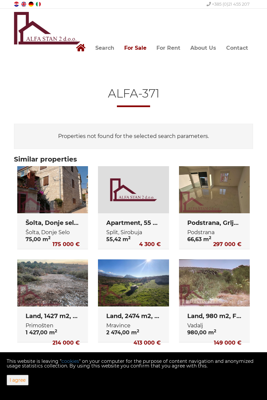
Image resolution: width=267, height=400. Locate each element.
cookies (70, 361)
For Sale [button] (135, 48)
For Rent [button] (168, 48)
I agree (18, 380)
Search (104, 48)
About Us (203, 48)
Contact (237, 48)
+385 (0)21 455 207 (228, 4)
